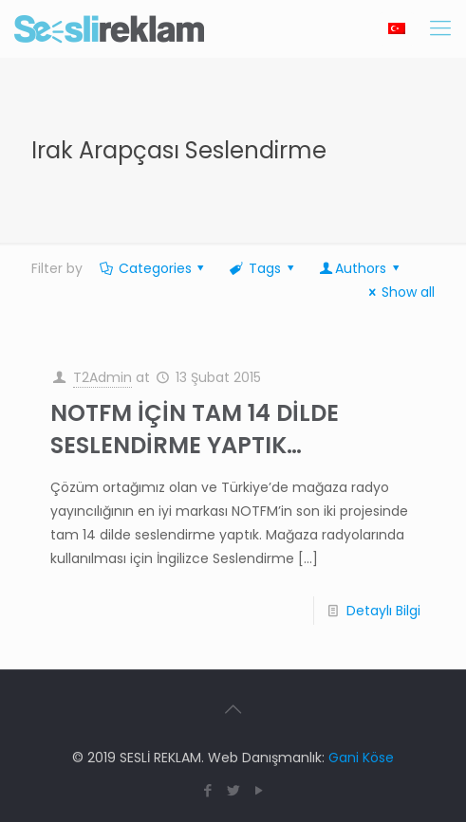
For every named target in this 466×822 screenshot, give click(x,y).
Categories (153, 268)
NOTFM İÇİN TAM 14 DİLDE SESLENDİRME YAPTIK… (194, 429)
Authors (360, 268)
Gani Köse (361, 757)
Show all (399, 292)
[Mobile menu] (440, 28)
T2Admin (102, 377)
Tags (263, 268)
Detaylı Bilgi (383, 610)
